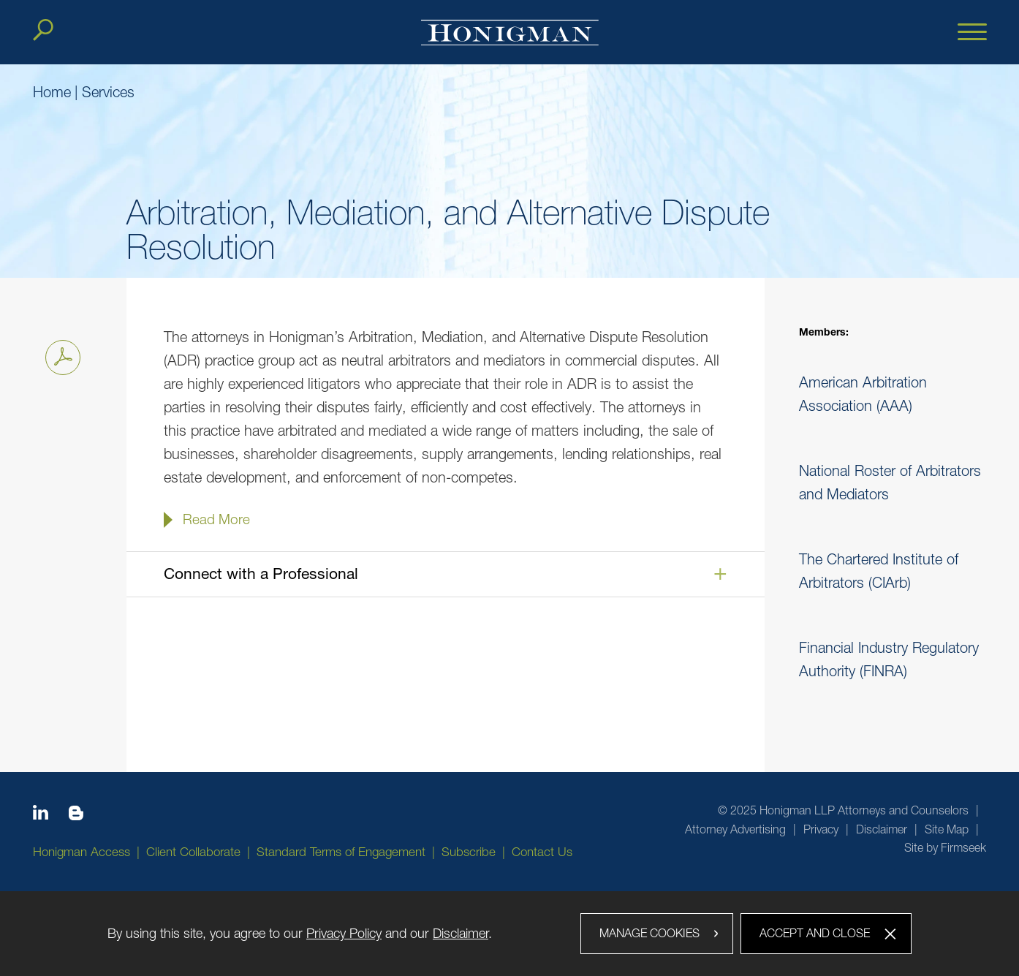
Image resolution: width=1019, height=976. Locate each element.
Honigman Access (81, 851)
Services (108, 91)
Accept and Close (814, 932)
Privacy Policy (344, 933)
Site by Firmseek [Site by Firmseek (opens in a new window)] (945, 847)
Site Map (947, 829)
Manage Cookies (649, 932)
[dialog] (509, 933)
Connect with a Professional (261, 573)
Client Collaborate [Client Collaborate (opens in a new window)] (193, 851)
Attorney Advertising (735, 829)
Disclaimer (881, 829)
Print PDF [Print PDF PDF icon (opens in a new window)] (58, 355)
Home (52, 91)
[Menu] (972, 33)
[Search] (43, 30)
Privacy (820, 829)
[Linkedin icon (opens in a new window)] (40, 815)
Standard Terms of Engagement (341, 851)
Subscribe (469, 851)
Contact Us (542, 851)
